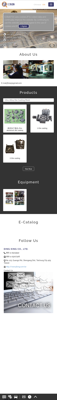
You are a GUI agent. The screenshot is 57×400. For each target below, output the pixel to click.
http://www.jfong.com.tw (16, 45)
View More (28, 169)
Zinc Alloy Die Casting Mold (17, 100)
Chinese (37, 5)
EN (44, 5)
